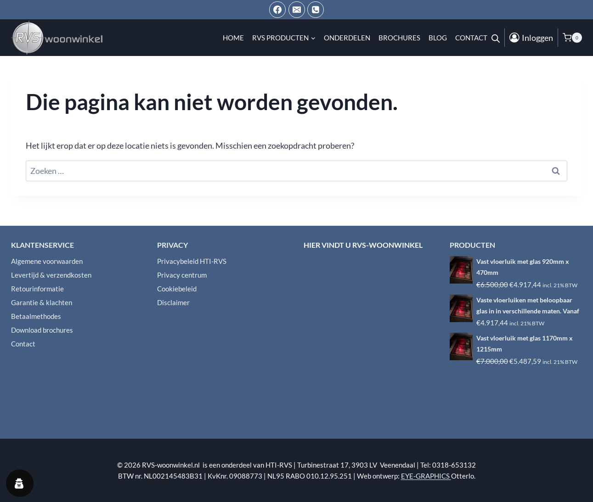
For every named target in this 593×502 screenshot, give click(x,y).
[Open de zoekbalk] (495, 37)
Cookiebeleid (177, 288)
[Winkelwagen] (572, 38)
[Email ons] (296, 9)
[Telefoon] (315, 9)
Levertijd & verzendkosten (51, 275)
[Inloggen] (531, 37)
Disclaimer (173, 302)
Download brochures (42, 330)
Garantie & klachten (41, 302)
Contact (471, 37)
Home (233, 37)
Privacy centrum (182, 275)
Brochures (399, 37)
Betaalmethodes (36, 316)
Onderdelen (347, 37)
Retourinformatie (37, 288)
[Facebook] (277, 9)
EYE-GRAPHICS (426, 476)
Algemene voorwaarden (47, 261)
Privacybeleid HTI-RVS (191, 261)
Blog (438, 37)
